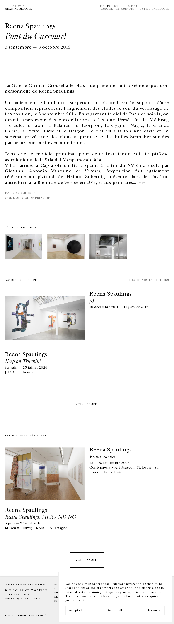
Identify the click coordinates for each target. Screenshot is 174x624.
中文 (116, 6)
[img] (23, 247)
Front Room (102, 456)
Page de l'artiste (20, 193)
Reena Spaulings (26, 354)
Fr (109, 6)
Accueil (106, 8)
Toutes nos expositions (149, 279)
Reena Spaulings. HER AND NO (40, 517)
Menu (132, 6)
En (102, 6)
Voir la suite (86, 404)
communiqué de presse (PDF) (30, 198)
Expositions (125, 8)
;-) (91, 300)
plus (142, 183)
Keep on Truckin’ (23, 361)
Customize (154, 610)
